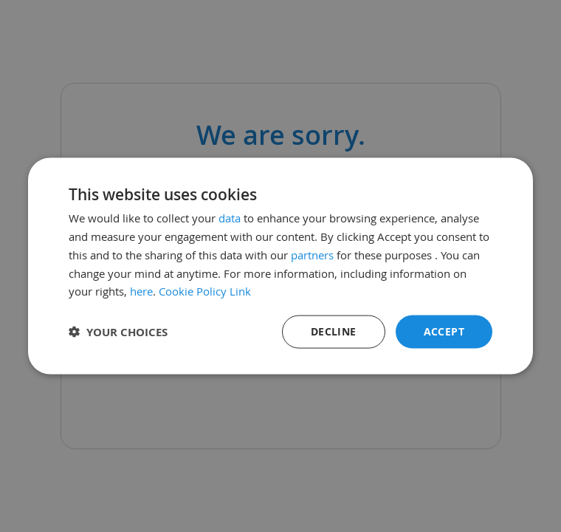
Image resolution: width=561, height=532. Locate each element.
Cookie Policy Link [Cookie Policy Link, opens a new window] (205, 291)
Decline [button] (334, 331)
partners (312, 254)
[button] (118, 332)
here (141, 291)
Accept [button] (444, 331)
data (229, 218)
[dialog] (280, 266)
